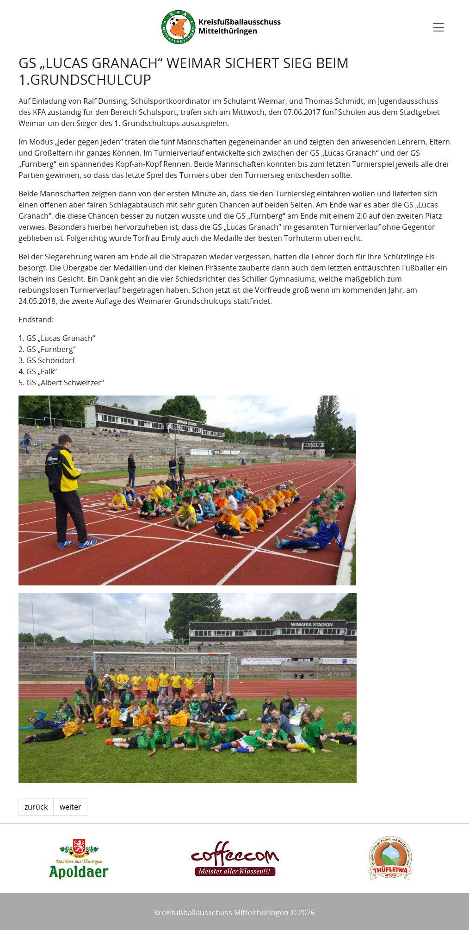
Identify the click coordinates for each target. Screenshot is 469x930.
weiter (70, 807)
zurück (36, 807)
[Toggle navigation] (438, 27)
